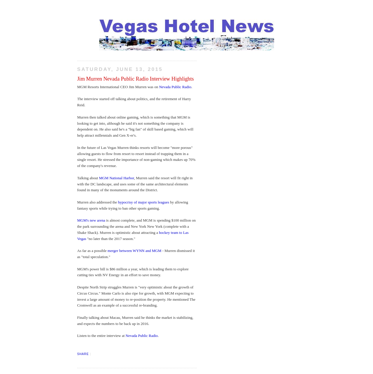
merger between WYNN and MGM (135, 250)
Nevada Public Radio (175, 87)
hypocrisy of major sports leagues (143, 202)
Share (83, 354)
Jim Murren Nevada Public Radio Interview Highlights (135, 79)
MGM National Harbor (116, 178)
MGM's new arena (91, 220)
